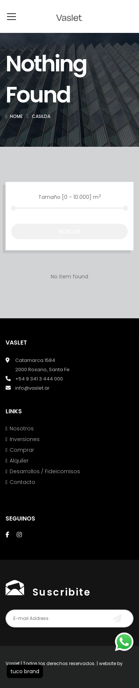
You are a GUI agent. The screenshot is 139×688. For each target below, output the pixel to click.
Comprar (22, 461)
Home (16, 127)
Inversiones (25, 450)
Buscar (69, 242)
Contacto (22, 493)
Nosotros (22, 439)
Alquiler (19, 471)
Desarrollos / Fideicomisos (45, 482)
